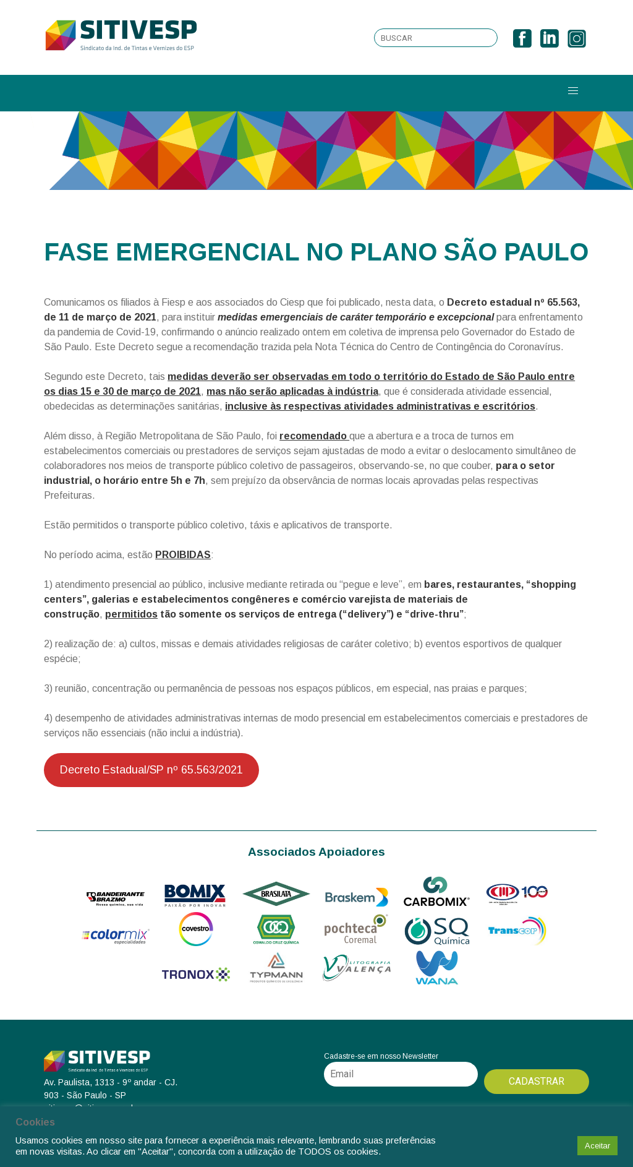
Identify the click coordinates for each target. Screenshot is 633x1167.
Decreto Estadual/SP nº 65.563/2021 (151, 770)
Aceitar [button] (597, 1145)
